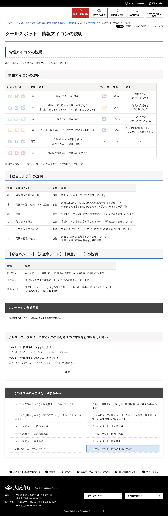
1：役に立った (19, 352)
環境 (33, 23)
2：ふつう (39, 352)
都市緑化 (61, 23)
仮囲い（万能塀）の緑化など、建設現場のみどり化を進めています (125, 406)
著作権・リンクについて (60, 472)
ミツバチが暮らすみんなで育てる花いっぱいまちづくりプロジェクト (48, 417)
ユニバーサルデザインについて (95, 472)
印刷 (121, 26)
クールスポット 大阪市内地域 (31, 426)
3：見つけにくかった (69, 363)
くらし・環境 (23, 23)
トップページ (10, 23)
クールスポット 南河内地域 (107, 433)
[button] (134, 3)
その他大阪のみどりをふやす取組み (82, 23)
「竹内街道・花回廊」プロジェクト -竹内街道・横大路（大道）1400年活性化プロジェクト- (124, 417)
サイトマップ (152, 472)
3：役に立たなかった (62, 352)
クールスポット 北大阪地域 (107, 426)
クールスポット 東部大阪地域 (31, 433)
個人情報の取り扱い (128, 472)
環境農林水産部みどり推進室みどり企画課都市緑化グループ (37, 318)
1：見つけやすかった (22, 363)
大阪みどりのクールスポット (30, 448)
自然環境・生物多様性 (46, 23)
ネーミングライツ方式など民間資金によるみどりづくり (44, 404)
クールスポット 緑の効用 (106, 441)
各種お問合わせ (135, 496)
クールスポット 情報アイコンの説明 (112, 448)
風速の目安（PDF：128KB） (43, 291)
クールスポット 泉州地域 (29, 441)
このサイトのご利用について (27, 472)
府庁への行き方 (94, 496)
